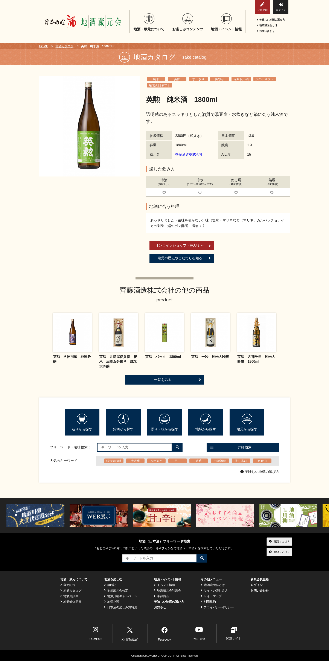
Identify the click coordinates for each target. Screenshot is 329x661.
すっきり (198, 79)
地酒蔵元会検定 (116, 590)
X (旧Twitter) (130, 633)
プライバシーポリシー (217, 607)
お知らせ (160, 607)
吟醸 (199, 461)
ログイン (281, 6)
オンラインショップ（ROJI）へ (183, 246)
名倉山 (262, 461)
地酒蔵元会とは (267, 25)
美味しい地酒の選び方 (271, 19)
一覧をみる (177, 380)
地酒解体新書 (70, 601)
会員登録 (262, 6)
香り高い (241, 461)
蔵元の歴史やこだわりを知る (184, 258)
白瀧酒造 (220, 461)
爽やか (219, 79)
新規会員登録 (260, 579)
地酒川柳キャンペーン (120, 596)
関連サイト (233, 633)
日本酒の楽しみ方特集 (120, 607)
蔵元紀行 (67, 585)
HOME (43, 46)
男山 (178, 461)
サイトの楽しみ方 (214, 590)
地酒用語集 (69, 596)
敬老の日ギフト (159, 85)
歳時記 (110, 585)
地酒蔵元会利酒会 (167, 590)
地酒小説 (111, 601)
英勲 (177, 79)
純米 (156, 79)
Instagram (95, 633)
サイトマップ (211, 596)
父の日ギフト (265, 79)
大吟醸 (135, 461)
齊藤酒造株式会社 (189, 154)
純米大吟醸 (113, 461)
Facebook (164, 633)
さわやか (156, 461)
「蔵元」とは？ (279, 541)
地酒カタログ (64, 46)
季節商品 (161, 596)
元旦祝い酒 (241, 79)
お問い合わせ (266, 31)
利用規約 (208, 601)
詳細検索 (230, 447)
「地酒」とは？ (279, 551)
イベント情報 (164, 585)
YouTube (199, 633)
